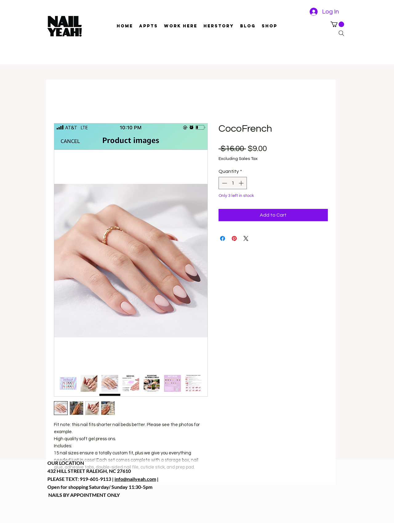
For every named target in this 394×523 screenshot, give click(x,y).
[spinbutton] (232, 183)
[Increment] (241, 183)
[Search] (341, 33)
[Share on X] (246, 238)
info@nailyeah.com (135, 479)
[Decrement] (223, 183)
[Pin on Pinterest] (234, 238)
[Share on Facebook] (222, 238)
